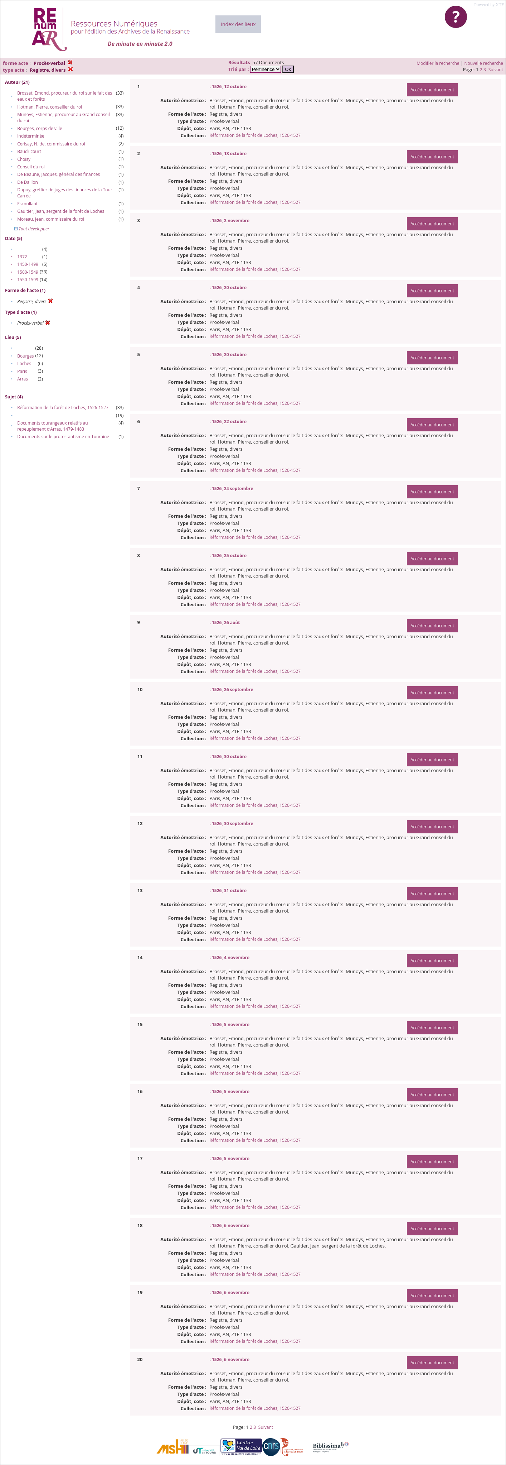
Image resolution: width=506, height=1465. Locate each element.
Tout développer (31, 229)
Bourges (25, 356)
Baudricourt (29, 151)
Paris (22, 371)
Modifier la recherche (438, 63)
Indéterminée (30, 136)
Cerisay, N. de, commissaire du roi (51, 144)
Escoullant (27, 204)
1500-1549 (27, 272)
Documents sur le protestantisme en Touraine (63, 437)
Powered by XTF (489, 4)
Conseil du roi (31, 167)
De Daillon (27, 182)
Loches (24, 363)
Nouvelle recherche (483, 63)
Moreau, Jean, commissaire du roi (50, 219)
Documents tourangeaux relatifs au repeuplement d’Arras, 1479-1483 (52, 426)
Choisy (23, 159)
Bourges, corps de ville (39, 128)
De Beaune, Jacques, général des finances (58, 174)
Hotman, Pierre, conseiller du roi (49, 107)
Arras (22, 379)
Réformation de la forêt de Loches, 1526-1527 (62, 407)
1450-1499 (27, 264)
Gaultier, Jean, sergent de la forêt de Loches (60, 211)
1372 (22, 257)
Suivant (495, 70)
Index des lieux (238, 24)
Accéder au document (432, 90)
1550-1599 (27, 280)
